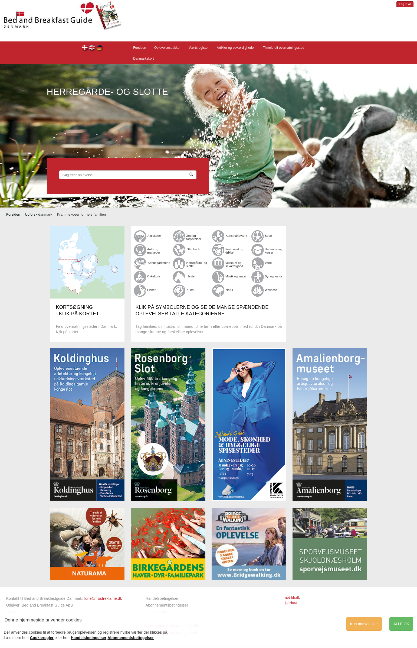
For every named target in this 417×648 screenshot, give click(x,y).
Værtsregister (199, 48)
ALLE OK (401, 624)
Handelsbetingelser (162, 598)
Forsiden (139, 48)
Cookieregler (42, 638)
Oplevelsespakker (167, 48)
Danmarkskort (143, 58)
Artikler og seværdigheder (236, 48)
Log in (405, 4)
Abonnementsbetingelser (167, 605)
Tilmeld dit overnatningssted (283, 48)
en (92, 48)
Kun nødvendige (364, 624)
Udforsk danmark (38, 214)
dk (85, 48)
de (99, 48)
